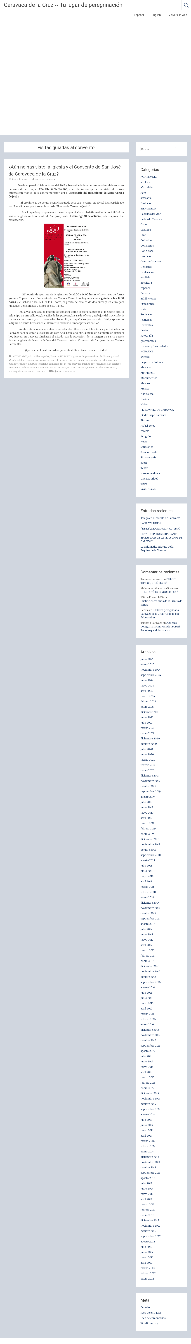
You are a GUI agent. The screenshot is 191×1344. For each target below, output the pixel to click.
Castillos (146, 229)
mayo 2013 (147, 1193)
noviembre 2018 (150, 844)
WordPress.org (149, 1323)
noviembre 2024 (151, 669)
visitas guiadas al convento (101, 367)
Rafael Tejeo (148, 425)
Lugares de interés (92, 356)
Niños (144, 404)
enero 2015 (147, 1088)
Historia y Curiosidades (154, 346)
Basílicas (146, 203)
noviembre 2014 (150, 1098)
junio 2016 (147, 998)
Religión (146, 436)
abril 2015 (146, 1072)
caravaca (41, 360)
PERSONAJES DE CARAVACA (157, 409)
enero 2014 (147, 1151)
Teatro (144, 468)
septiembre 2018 (151, 855)
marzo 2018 (148, 886)
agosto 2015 (148, 1050)
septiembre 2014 (151, 1109)
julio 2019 (146, 802)
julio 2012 (146, 1246)
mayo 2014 (147, 1130)
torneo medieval (150, 473)
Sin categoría (148, 457)
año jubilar (34, 356)
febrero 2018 (148, 892)
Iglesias (77, 356)
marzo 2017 (147, 950)
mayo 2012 (147, 1257)
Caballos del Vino (151, 213)
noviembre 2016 (150, 971)
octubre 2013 (148, 1167)
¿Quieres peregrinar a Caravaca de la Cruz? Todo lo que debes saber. (160, 613)
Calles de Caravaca (151, 219)
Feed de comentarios (153, 1318)
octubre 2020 (149, 743)
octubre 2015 (148, 1040)
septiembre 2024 (151, 675)
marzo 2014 (148, 1140)
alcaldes (145, 182)
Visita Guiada (148, 489)
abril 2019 (146, 817)
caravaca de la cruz (57, 360)
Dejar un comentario (63, 371)
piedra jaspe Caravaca (153, 415)
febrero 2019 (148, 828)
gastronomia (148, 340)
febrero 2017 (148, 955)
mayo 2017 (147, 939)
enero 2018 (147, 897)
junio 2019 (147, 807)
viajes (144, 483)
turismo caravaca (76, 367)
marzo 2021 (148, 727)
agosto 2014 (148, 1114)
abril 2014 (146, 1135)
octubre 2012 (148, 1230)
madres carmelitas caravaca (24, 367)
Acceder (145, 1307)
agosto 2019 (148, 796)
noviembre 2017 (150, 907)
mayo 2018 (147, 876)
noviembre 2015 (150, 1035)
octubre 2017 (148, 913)
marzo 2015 (147, 1077)
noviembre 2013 (150, 1162)
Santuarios (147, 446)
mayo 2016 (147, 1003)
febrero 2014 (148, 1146)
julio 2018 (146, 865)
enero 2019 (147, 833)
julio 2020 (147, 749)
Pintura (145, 420)
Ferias (144, 309)
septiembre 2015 (150, 1045)
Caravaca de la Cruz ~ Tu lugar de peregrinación (63, 5)
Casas (144, 224)
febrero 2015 (148, 1082)
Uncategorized (111, 356)
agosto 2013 (148, 1178)
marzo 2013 (147, 1204)
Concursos (147, 250)
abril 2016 (146, 1008)
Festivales (146, 314)
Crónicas (146, 256)
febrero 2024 (148, 701)
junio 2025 (147, 659)
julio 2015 (146, 1056)
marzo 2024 (148, 696)
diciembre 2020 (150, 738)
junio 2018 (147, 870)
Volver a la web (178, 15)
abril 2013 (146, 1199)
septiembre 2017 (150, 918)
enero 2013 (147, 1215)
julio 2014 (146, 1119)
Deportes (146, 266)
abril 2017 (146, 945)
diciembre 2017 (150, 902)
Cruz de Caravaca (151, 261)
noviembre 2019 (150, 780)
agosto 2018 (148, 860)
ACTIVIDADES (19, 356)
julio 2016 (146, 992)
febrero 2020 (148, 765)
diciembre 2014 (150, 1093)
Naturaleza (147, 393)
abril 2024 (147, 690)
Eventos (54, 356)
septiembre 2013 (150, 1172)
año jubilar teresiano (23, 360)
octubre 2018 (148, 849)
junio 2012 (147, 1252)
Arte (143, 192)
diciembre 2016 (150, 966)
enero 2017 (147, 960)
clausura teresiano (38, 363)
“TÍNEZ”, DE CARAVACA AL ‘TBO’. (160, 528)
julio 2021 (146, 722)
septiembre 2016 (151, 982)
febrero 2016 (148, 1019)
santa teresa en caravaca (53, 367)
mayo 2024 (147, 685)
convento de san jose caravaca (65, 363)
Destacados (147, 272)
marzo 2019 (148, 823)
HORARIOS (66, 356)
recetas (145, 430)
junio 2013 (147, 1188)
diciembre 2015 (150, 1029)
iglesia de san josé (111, 363)
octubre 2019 (148, 786)
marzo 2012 (148, 1268)
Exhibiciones (148, 298)
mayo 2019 (147, 812)
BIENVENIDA (148, 208)
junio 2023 (147, 717)
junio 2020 (147, 754)
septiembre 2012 (151, 1236)
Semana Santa (149, 452)
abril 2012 (146, 1262)
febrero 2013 (148, 1209)
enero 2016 (147, 1024)
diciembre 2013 (150, 1156)
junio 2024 (147, 680)
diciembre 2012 (150, 1220)
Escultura (146, 282)
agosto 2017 (148, 923)
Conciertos (147, 245)
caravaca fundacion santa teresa (85, 360)
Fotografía (147, 335)
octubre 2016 (148, 976)
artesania (146, 197)
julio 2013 (146, 1183)
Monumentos (149, 378)
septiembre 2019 (151, 791)
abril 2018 (146, 881)
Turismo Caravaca (45, 179)
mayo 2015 (147, 1066)
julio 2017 (146, 929)
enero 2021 (147, 733)
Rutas (144, 441)
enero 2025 (147, 664)
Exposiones (148, 303)
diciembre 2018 (150, 839)
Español (139, 15)
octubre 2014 (148, 1103)
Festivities (147, 325)
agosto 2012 (148, 1241)
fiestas (144, 330)
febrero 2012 (148, 1273)
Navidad (145, 399)
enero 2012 (147, 1278)
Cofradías (146, 240)
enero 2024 (147, 706)
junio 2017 (147, 934)
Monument (147, 372)
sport (144, 462)
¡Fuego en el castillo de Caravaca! (160, 518)
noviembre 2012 (150, 1225)
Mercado (146, 367)
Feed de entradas (151, 1312)
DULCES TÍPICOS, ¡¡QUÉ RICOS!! (159, 592)
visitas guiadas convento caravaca (27, 371)
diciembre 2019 (150, 775)
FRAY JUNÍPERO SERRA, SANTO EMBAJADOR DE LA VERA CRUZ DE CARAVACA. (161, 537)
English (156, 15)
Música (145, 388)
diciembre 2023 (150, 712)
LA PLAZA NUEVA (151, 523)
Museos (145, 383)
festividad (146, 319)
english (145, 277)
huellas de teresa (91, 363)
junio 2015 (147, 1061)
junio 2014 (147, 1125)
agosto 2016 (148, 987)
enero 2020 (147, 770)
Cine (143, 235)
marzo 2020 (148, 759)
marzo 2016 (148, 1013)
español (45, 356)
